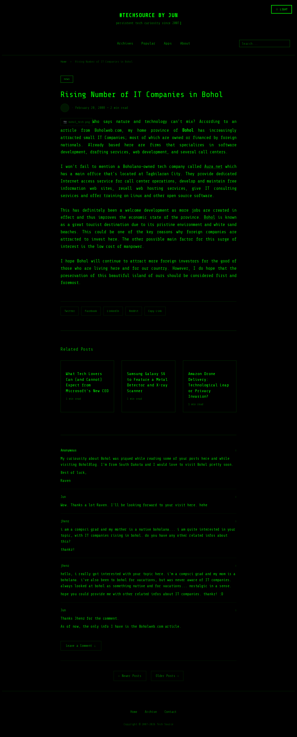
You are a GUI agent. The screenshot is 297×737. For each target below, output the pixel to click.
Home (64, 61)
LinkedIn (113, 311)
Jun (63, 497)
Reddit (133, 311)
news (67, 79)
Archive (151, 712)
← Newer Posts (129, 676)
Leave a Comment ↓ (81, 646)
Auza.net (213, 166)
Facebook (91, 311)
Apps (168, 43)
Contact (170, 712)
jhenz (65, 521)
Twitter (69, 311)
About (185, 43)
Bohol (209, 217)
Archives (125, 43)
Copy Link (155, 311)
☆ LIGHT (281, 9)
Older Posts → (167, 676)
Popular (148, 43)
